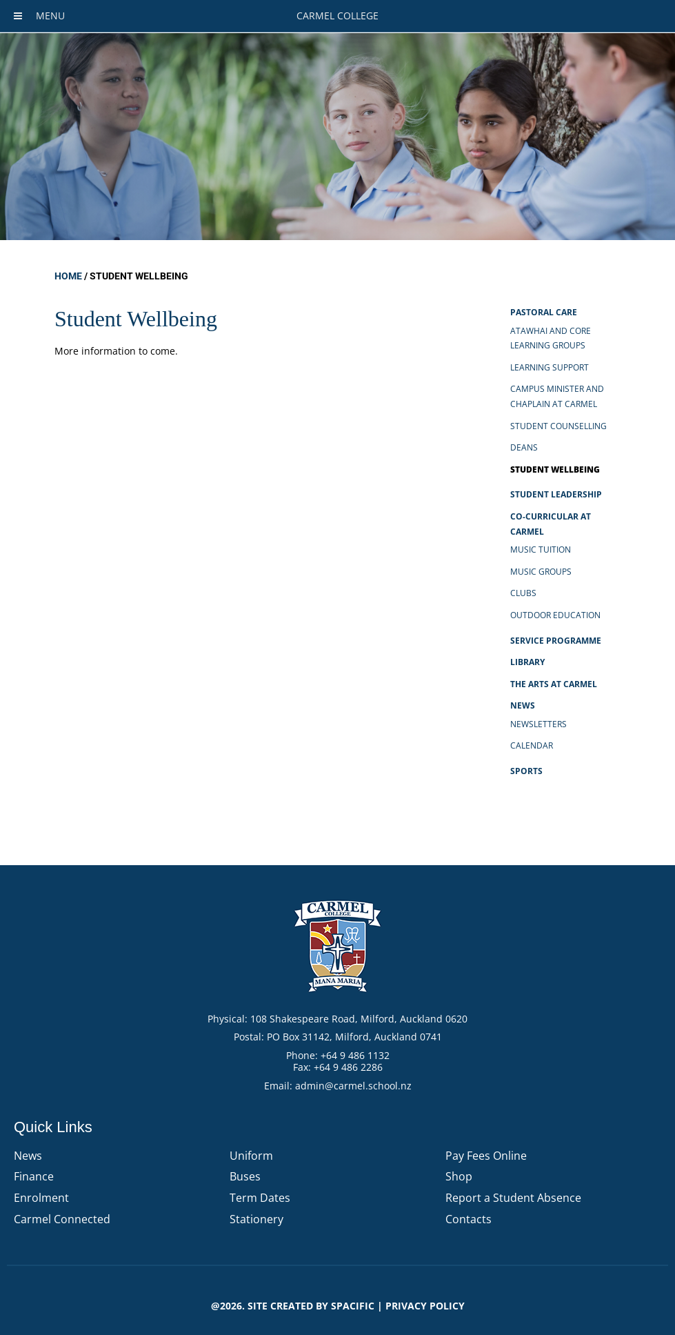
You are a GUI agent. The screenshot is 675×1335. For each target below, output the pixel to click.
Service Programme (555, 640)
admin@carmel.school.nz (353, 1085)
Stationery (256, 1219)
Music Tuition (540, 549)
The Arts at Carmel (553, 684)
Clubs (523, 593)
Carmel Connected (62, 1219)
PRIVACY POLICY (425, 1305)
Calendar (531, 745)
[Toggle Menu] (18, 16)
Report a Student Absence (513, 1197)
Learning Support (549, 367)
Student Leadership (556, 494)
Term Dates (260, 1197)
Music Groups (541, 571)
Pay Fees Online (486, 1155)
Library (527, 662)
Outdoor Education (555, 615)
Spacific (352, 1305)
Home (68, 275)
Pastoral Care (543, 312)
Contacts (468, 1219)
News (522, 705)
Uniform (251, 1155)
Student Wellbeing (555, 469)
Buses (245, 1176)
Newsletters (538, 724)
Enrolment (41, 1197)
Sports (526, 771)
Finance (34, 1176)
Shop (458, 1176)
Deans (524, 447)
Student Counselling (558, 426)
